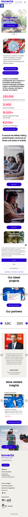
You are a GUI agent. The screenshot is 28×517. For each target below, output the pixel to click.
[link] (2, 6)
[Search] (18, 2)
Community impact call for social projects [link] (13, 296)
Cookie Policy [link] (7, 271)
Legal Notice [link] (21, 271)
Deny (14, 264)
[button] (26, 245)
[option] (14, 21)
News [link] (6, 399)
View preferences (14, 268)
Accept (14, 260)
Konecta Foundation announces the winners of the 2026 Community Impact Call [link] (13, 411)
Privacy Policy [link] (14, 271)
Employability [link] (8, 396)
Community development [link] (10, 392)
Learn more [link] (11, 299)
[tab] (12, 34)
